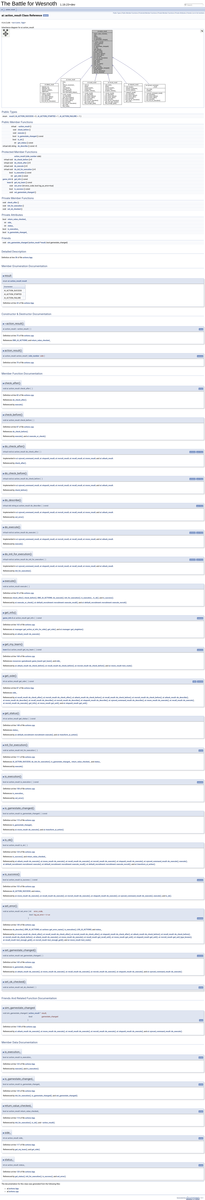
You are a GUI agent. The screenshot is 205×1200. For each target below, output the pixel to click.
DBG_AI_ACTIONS (20, 340)
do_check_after (20, 163)
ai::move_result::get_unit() (48, 703)
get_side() (52, 629)
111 (18, 757)
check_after (12, 202)
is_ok (20, 139)
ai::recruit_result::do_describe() (67, 700)
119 (18, 820)
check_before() (21, 490)
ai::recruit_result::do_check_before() (90, 666)
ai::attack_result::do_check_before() (29, 666)
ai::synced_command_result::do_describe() (126, 700)
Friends (189, 13)
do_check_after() (19, 400)
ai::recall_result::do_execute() (182, 700)
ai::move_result (89, 458)
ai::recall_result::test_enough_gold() (17, 940)
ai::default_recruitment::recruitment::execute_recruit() (104, 603)
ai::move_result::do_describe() (15, 700)
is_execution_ (13, 229)
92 (18, 593)
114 (18, 1118)
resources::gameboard (22, 661)
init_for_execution (14, 206)
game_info (7, 179)
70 (18, 363)
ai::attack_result (106, 458)
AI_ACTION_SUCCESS (24, 116)
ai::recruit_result (62, 458)
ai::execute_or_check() (36, 436)
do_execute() (58, 598)
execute (21, 133)
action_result (10, 9)
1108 (19, 1027)
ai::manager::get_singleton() (71, 629)
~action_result (24, 126)
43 (18, 303)
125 (18, 1091)
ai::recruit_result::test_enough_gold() (48, 940)
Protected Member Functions (148, 13)
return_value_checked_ (17, 219)
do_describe (23, 146)
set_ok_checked (14, 209)
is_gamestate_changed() (42, 1096)
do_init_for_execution (23, 169)
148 (18, 725)
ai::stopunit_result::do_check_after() (115, 934)
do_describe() (18, 930)
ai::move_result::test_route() (120, 666)
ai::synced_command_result (27, 458)
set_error (18, 186)
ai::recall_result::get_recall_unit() (97, 937)
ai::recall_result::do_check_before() (59, 666)
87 (18, 427)
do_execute (19, 166)
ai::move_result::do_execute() (157, 700)
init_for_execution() (23, 571)
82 (18, 395)
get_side (17, 176)
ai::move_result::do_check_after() (28, 934)
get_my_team (19, 182)
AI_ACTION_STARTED (47, 116)
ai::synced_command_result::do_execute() (161, 861)
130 (18, 925)
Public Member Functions (130, 13)
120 (18, 1172)
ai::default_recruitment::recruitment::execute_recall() (56, 603)
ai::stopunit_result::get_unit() (75, 703)
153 (18, 886)
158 (18, 789)
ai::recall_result (76, 458)
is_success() (108, 598)
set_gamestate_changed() (67, 1096)
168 (18, 656)
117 (18, 1145)
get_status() (20, 1176)
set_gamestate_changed (24, 192)
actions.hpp (19, 22)
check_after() (20, 463)
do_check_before (21, 160)
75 (18, 336)
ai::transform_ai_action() (68, 735)
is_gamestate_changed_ (17, 232)
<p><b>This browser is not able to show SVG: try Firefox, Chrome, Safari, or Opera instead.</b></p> (103, 68)
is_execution (19, 173)
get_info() (33, 703)
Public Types (117, 13)
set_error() (19, 517)
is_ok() (96, 598)
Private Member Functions (166, 13)
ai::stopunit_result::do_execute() (130, 861)
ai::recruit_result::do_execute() (15, 703)
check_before (23, 130)
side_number (31, 156)
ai (2, 9)
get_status (22, 143)
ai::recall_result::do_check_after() (28, 697)
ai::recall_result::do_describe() (41, 700)
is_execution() (70, 930)
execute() (19, 405)
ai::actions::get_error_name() (52, 930)
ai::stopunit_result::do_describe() (94, 700)
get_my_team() (21, 1149)
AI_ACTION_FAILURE (68, 116)
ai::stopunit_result (47, 458)
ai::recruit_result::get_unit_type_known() (175, 937)
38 (16, 257)
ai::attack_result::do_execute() (27, 634)
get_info (17, 179)
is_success (18, 189)
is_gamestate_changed (27, 136)
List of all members (198, 13)
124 (18, 852)
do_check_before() (20, 432)
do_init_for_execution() (40, 762)
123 (18, 1064)
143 (18, 962)
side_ (10, 222)
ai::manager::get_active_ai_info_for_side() (30, 629)
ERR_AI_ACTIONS (32, 930)
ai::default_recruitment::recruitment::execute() (34, 735)
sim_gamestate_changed (17, 243)
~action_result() (48, 1123)
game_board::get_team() (42, 661)
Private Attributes (180, 13)
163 (18, 625)
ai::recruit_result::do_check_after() (57, 697)
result (11, 116)
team (9, 182)
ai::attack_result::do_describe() (175, 697)
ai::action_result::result (17, 281)
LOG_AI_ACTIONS (84, 930)
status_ (11, 226)
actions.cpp (29, 336)
